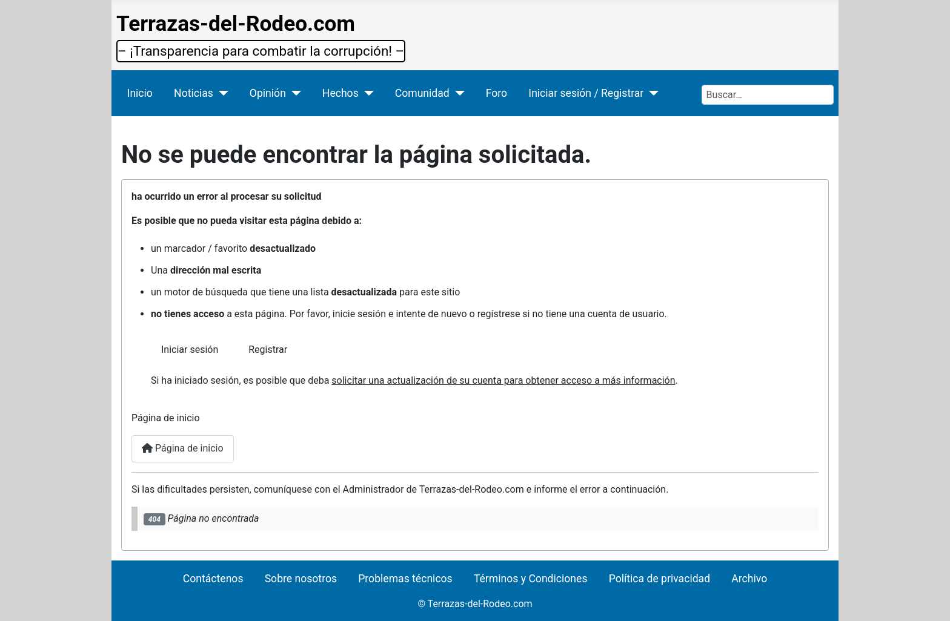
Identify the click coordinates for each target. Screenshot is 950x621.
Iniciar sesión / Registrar (585, 93)
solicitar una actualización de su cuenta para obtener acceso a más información (503, 380)
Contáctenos (213, 579)
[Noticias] (220, 93)
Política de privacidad (659, 579)
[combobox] (768, 94)
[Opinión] (293, 93)
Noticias (193, 93)
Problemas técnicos (405, 579)
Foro (496, 93)
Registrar (267, 349)
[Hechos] (366, 93)
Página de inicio (183, 448)
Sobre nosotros (301, 579)
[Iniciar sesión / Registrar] (651, 93)
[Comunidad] (457, 93)
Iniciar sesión (189, 349)
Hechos (340, 93)
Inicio (140, 93)
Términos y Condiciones (531, 579)
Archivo (749, 579)
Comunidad (422, 93)
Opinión (268, 93)
